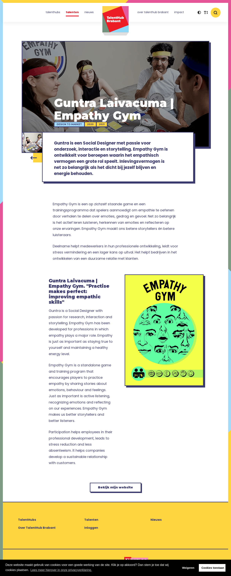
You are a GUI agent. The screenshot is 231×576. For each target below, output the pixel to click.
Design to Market (69, 124)
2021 (102, 124)
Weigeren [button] (188, 567)
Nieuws (89, 12)
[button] (199, 13)
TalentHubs (53, 12)
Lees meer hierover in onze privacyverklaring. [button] (61, 570)
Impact (179, 12)
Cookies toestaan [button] (213, 567)
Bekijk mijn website (115, 487)
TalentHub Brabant (115, 21)
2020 (90, 124)
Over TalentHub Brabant (153, 12)
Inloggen (91, 528)
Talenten (72, 12)
